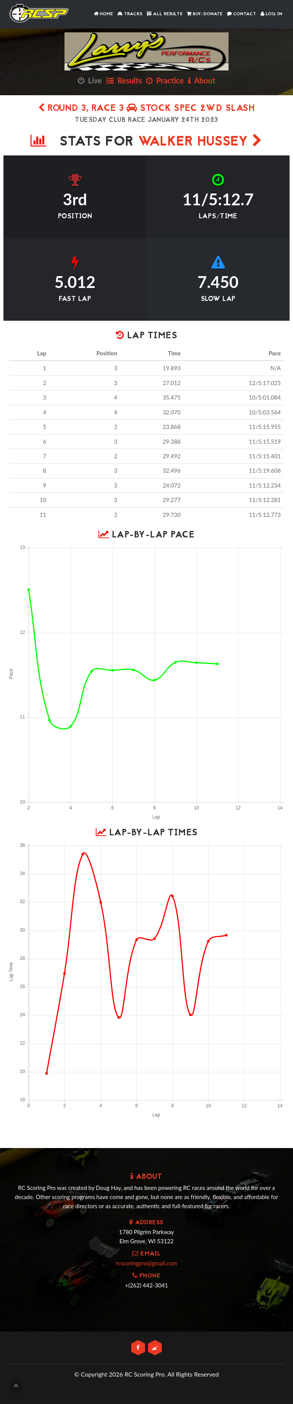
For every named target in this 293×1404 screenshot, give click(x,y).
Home (103, 14)
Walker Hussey (200, 142)
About (201, 80)
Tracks (130, 14)
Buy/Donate (204, 14)
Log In (271, 14)
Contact (241, 14)
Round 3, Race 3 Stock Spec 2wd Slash (146, 109)
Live (90, 80)
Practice (165, 80)
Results (124, 80)
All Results (164, 14)
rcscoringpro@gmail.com (146, 1263)
